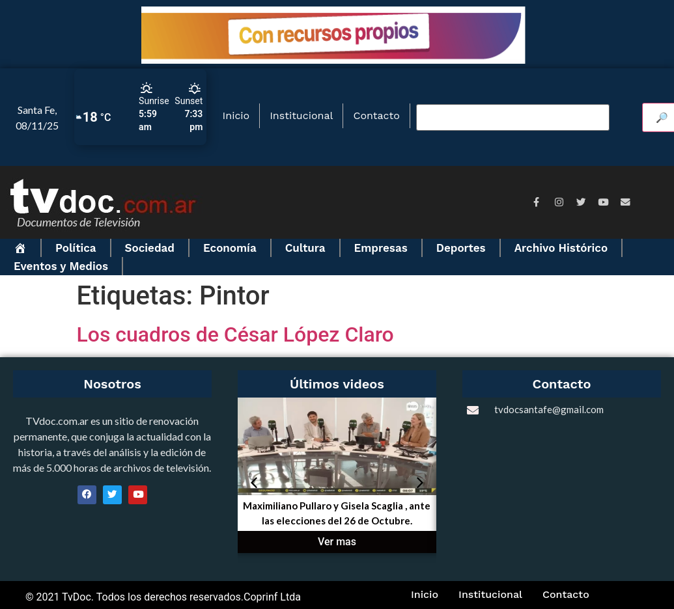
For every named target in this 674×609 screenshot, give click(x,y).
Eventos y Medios (61, 266)
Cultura (305, 247)
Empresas (381, 247)
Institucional (301, 115)
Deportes (461, 247)
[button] (254, 483)
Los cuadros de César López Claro (235, 334)
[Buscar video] (513, 117)
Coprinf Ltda (272, 597)
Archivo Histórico (561, 247)
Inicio (236, 115)
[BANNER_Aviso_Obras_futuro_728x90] (337, 60)
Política (75, 247)
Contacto (376, 115)
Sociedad (150, 247)
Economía (230, 247)
